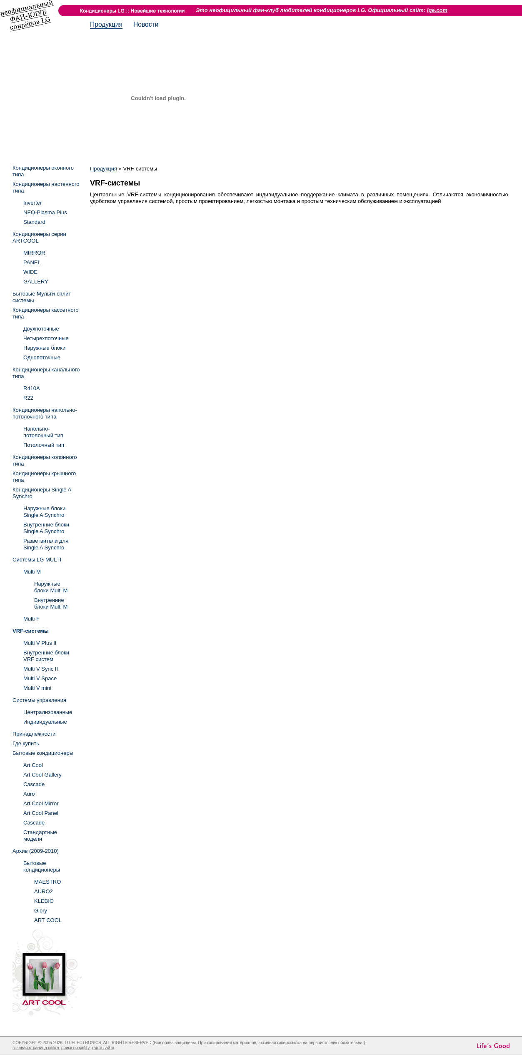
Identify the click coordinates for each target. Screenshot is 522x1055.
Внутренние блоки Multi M (50, 603)
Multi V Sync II (40, 669)
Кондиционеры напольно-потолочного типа (44, 413)
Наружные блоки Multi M (50, 587)
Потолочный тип (43, 445)
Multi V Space (40, 678)
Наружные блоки (44, 348)
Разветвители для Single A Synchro (45, 544)
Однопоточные (41, 357)
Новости (145, 24)
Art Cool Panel (40, 813)
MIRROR (34, 253)
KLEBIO (44, 901)
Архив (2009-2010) (35, 851)
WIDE (30, 272)
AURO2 (43, 891)
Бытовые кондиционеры (42, 753)
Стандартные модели (40, 835)
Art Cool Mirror (41, 803)
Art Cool (33, 765)
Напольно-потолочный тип (43, 432)
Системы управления (39, 700)
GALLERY (35, 281)
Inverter (32, 203)
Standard (34, 222)
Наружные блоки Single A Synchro (44, 511)
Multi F (31, 619)
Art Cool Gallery (42, 775)
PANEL (32, 262)
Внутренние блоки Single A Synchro (46, 527)
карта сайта (103, 1047)
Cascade (34, 784)
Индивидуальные (45, 722)
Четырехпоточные (46, 338)
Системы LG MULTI (36, 559)
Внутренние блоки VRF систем (46, 655)
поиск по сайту (75, 1047)
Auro (29, 794)
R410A (31, 388)
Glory (40, 910)
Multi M (32, 572)
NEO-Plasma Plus (45, 212)
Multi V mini (37, 688)
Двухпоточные (41, 329)
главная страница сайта (35, 1047)
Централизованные (47, 712)
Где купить (25, 743)
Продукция (106, 24)
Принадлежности (33, 734)
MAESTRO (47, 882)
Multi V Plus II (39, 643)
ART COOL (48, 920)
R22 (28, 398)
